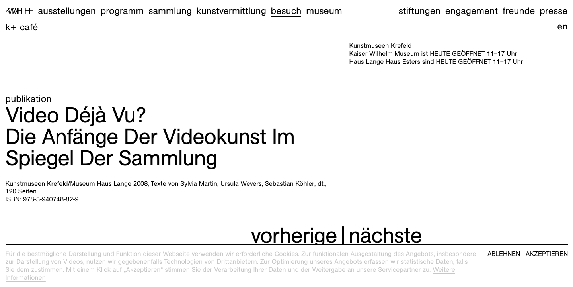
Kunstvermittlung (231, 11)
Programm (122, 11)
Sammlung (170, 11)
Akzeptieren (547, 254)
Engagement (471, 11)
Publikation (29, 99)
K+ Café (22, 27)
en (562, 26)
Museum (324, 11)
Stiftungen (419, 11)
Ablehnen (503, 254)
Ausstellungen (67, 11)
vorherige (294, 235)
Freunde (519, 11)
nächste (385, 235)
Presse (553, 11)
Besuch (286, 11)
